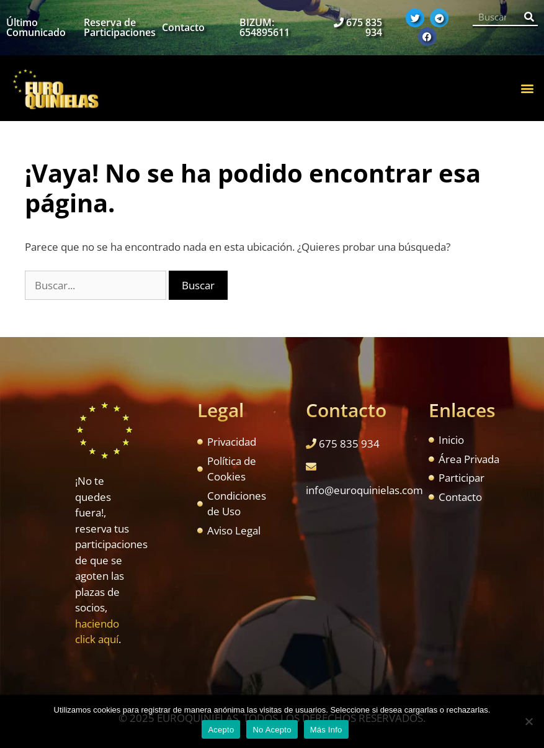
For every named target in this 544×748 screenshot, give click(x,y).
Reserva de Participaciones (120, 27)
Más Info (326, 729)
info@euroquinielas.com (364, 490)
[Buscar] (529, 17)
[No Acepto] (528, 721)
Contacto (183, 27)
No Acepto (271, 729)
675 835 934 (364, 27)
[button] (527, 88)
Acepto (221, 729)
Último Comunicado (36, 27)
